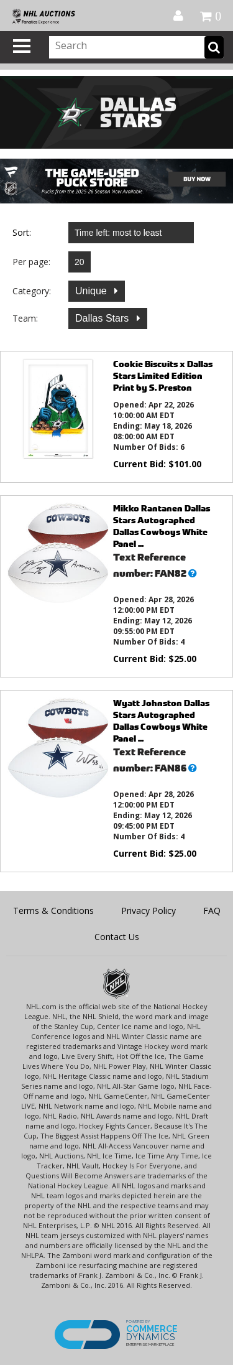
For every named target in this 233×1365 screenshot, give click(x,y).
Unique (92, 291)
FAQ (212, 910)
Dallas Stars (103, 318)
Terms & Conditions (53, 910)
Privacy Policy (148, 910)
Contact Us (116, 937)
